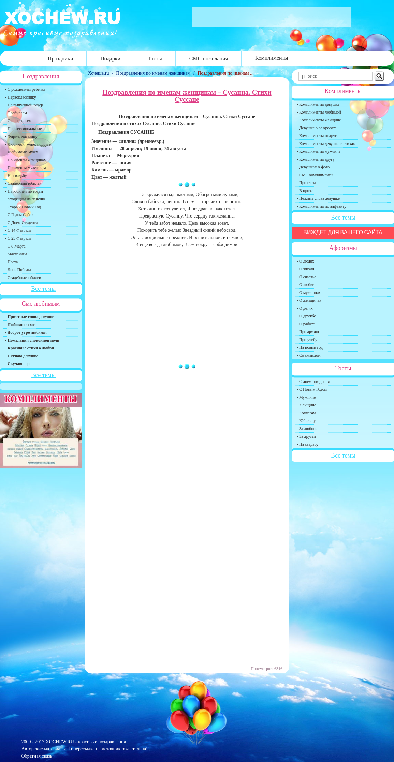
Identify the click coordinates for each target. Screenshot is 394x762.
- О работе (306, 324)
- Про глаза (306, 182)
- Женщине (306, 405)
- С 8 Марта (15, 246)
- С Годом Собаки (20, 214)
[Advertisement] (186, 306)
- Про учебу (307, 339)
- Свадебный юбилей (23, 183)
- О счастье (306, 276)
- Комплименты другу (316, 159)
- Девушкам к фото (313, 167)
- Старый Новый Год (23, 207)
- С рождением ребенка (25, 89)
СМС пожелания (208, 58)
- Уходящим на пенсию (25, 199)
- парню (20, 363)
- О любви (306, 284)
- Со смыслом (309, 355)
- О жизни (305, 269)
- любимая (26, 332)
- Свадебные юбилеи (23, 277)
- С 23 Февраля (18, 238)
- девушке (29, 316)
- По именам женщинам (25, 160)
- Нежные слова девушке (318, 198)
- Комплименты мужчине (318, 151)
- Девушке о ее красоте (317, 127)
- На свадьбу (16, 175)
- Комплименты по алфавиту (321, 206)
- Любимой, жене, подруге (28, 144)
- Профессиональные (23, 128)
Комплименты (271, 58)
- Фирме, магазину (21, 136)
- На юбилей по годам (24, 191)
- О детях (305, 308)
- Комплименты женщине (319, 120)
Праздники (60, 58)
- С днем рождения (313, 381)
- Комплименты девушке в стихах (326, 143)
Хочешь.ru (99, 73)
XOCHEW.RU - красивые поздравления (86, 741)
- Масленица (16, 254)
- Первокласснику (20, 97)
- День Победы (18, 269)
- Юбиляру (306, 420)
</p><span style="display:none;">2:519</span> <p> (193, 407)
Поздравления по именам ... (225, 73)
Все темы (43, 288)
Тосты (155, 58)
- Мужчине (306, 397)
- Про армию (308, 331)
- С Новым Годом (312, 389)
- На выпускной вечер (24, 105)
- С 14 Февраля (18, 230)
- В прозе (305, 190)
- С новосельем (18, 120)
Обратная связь (37, 756)
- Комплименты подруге (317, 135)
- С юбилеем (16, 112)
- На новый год (310, 347)
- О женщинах (309, 300)
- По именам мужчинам (25, 167)
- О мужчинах (309, 292)
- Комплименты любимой (319, 112)
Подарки (110, 58)
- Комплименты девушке (318, 104)
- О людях (305, 261)
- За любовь (307, 428)
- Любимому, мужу (21, 152)
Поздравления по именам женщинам (153, 73)
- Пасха (11, 261)
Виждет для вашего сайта (342, 232)
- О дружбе (306, 316)
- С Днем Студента (21, 222)
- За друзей (306, 436)
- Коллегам (306, 412)
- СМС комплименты (315, 175)
